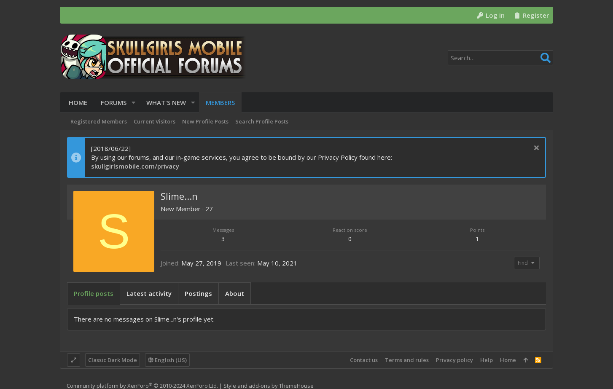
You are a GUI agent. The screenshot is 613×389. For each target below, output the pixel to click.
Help (486, 360)
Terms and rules (407, 360)
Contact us (364, 360)
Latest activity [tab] (149, 293)
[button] (132, 102)
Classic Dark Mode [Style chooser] (112, 360)
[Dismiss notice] (535, 148)
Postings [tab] (198, 293)
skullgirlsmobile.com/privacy (135, 166)
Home (508, 360)
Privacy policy (454, 360)
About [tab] (234, 293)
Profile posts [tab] (93, 293)
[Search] (500, 58)
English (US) (167, 360)
